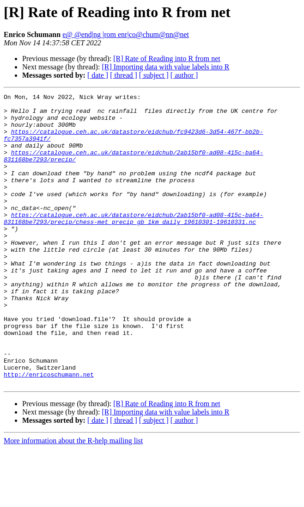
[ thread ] (123, 75)
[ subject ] (154, 75)
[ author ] (184, 75)
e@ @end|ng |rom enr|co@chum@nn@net (125, 34)
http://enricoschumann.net (49, 431)
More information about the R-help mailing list (73, 499)
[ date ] (97, 75)
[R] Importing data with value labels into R (165, 67)
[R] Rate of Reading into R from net (166, 58)
